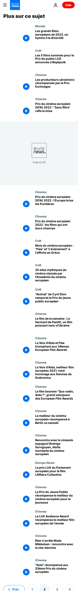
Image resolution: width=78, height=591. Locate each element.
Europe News (44, 462)
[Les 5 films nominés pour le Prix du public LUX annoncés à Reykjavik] (55, 61)
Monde (40, 26)
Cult (38, 50)
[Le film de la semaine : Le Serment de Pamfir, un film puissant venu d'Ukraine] (55, 324)
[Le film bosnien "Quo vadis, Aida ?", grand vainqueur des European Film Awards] (55, 397)
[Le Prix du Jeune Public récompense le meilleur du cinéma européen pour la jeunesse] (55, 497)
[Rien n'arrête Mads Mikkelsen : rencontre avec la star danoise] (55, 546)
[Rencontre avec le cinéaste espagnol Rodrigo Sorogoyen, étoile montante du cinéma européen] (55, 447)
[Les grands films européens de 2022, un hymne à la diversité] (55, 36)
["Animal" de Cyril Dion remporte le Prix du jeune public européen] (55, 300)
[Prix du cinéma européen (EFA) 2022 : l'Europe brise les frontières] (55, 202)
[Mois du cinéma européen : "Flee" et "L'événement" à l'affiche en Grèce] (55, 251)
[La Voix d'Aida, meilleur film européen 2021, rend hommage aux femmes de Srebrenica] (55, 373)
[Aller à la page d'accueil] (15, 5)
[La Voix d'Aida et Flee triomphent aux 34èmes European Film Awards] (55, 348)
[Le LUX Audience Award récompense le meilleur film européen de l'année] (55, 522)
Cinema (40, 74)
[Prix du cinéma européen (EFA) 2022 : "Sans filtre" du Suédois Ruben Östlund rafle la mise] (55, 109)
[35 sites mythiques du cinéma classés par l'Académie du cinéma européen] (55, 275)
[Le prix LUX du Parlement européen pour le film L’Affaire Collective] (55, 473)
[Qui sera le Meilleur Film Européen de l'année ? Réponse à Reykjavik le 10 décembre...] (55, 227)
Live (68, 5)
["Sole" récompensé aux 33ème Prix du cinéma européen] (55, 570)
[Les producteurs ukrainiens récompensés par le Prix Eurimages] (55, 85)
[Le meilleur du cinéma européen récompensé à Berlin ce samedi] (55, 421)
